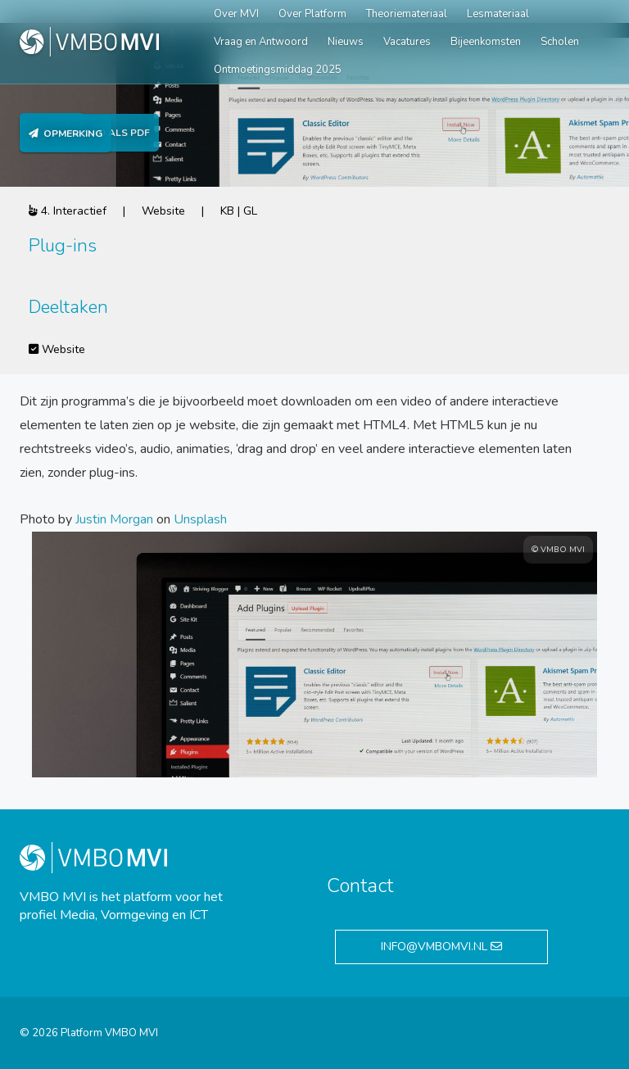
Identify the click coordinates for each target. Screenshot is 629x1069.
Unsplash (200, 519)
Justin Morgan (114, 519)
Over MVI (236, 14)
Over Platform (312, 14)
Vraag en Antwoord (261, 41)
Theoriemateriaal (406, 14)
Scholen (560, 41)
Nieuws (346, 41)
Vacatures (407, 41)
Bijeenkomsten (485, 41)
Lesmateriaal (498, 14)
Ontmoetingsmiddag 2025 (278, 69)
